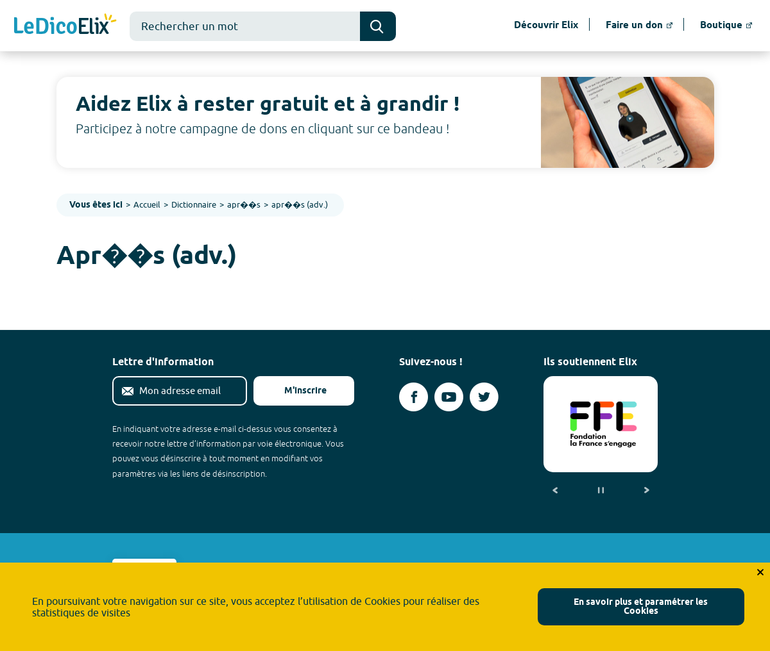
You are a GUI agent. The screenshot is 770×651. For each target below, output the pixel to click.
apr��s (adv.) (299, 204)
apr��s (244, 204)
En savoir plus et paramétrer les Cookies (641, 607)
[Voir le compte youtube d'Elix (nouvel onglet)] (448, 397)
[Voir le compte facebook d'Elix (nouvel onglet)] (413, 397)
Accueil (146, 204)
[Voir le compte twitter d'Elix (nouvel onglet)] (484, 397)
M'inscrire (295, 391)
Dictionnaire (193, 204)
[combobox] (245, 26)
